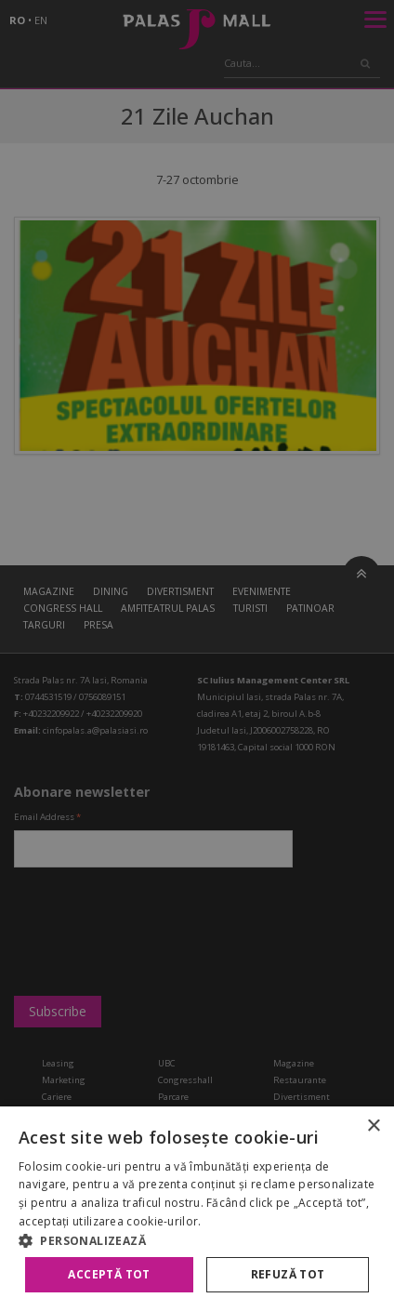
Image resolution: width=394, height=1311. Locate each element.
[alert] (197, 655)
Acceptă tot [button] (109, 1274)
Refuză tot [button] (288, 1274)
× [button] (373, 1126)
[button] (197, 1240)
